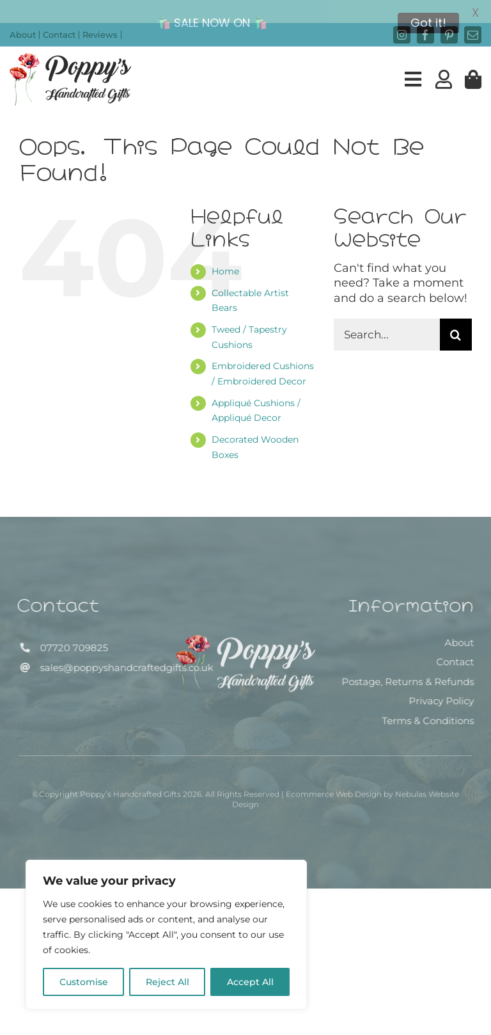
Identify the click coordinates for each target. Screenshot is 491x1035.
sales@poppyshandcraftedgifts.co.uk (122, 652)
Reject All (167, 982)
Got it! (428, 23)
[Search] (456, 319)
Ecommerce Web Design (334, 782)
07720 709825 (70, 633)
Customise (83, 982)
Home (225, 256)
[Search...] (387, 319)
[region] (166, 934)
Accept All (250, 982)
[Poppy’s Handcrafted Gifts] (245, 629)
